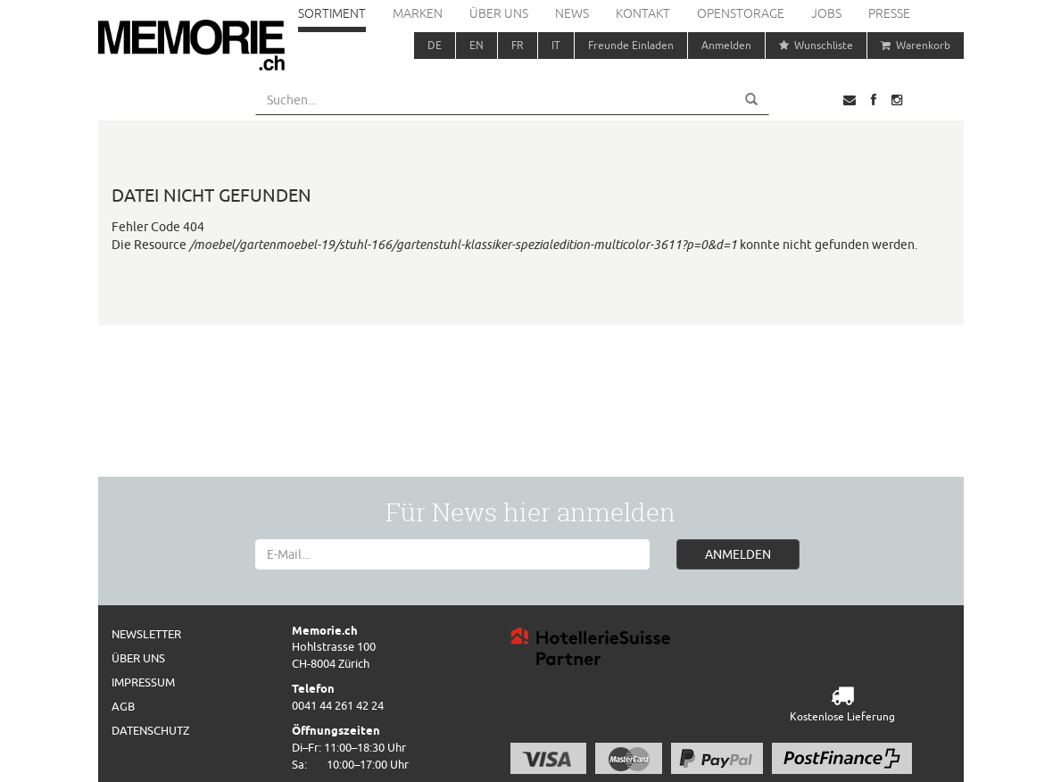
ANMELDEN (738, 554)
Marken (418, 13)
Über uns (498, 13)
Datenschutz (150, 730)
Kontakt (643, 13)
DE (434, 45)
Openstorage (740, 13)
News (572, 13)
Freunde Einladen (631, 45)
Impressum (143, 682)
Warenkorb (915, 45)
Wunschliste (816, 45)
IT (555, 45)
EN (476, 45)
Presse (889, 13)
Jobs (826, 13)
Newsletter (146, 634)
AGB (123, 706)
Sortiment (332, 13)
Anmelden (726, 45)
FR (517, 45)
